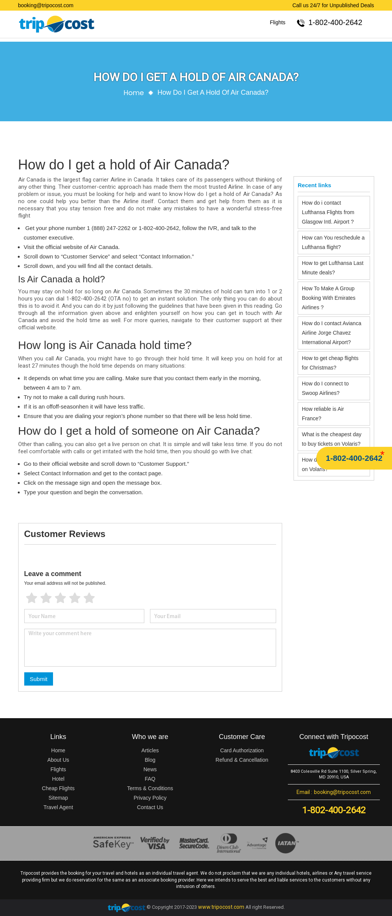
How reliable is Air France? (323, 413)
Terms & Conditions (150, 788)
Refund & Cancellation (242, 760)
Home (133, 92)
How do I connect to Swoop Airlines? (325, 388)
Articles (150, 750)
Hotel (58, 779)
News (150, 769)
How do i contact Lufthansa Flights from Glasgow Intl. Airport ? (328, 212)
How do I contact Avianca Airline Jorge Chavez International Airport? (331, 332)
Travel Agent (58, 807)
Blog (150, 760)
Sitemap (58, 798)
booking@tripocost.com (46, 5)
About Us (58, 760)
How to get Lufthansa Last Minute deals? (333, 268)
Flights (277, 22)
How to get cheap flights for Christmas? (330, 363)
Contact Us (150, 807)
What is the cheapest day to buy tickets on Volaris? (331, 439)
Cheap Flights (58, 788)
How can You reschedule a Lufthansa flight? (333, 242)
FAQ (150, 779)
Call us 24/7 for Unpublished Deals (333, 5)
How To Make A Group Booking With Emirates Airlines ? (329, 297)
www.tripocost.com (221, 907)
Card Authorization (242, 750)
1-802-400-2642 (354, 458)
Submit (39, 679)
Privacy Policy (150, 798)
